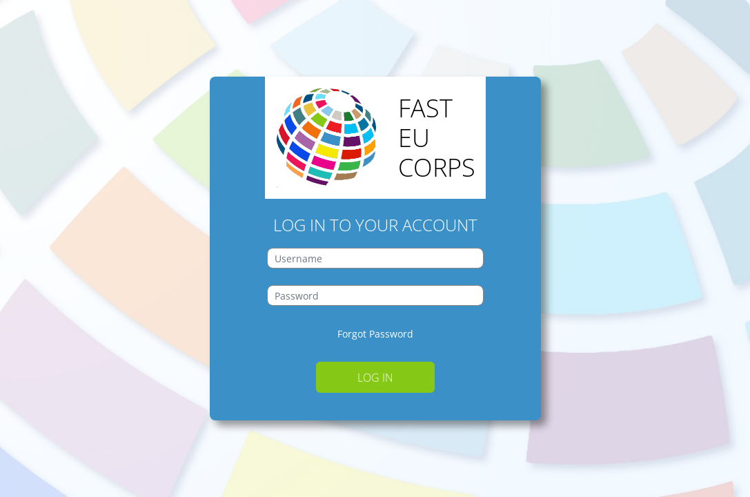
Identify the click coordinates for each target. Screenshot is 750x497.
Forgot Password (375, 333)
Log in (375, 377)
